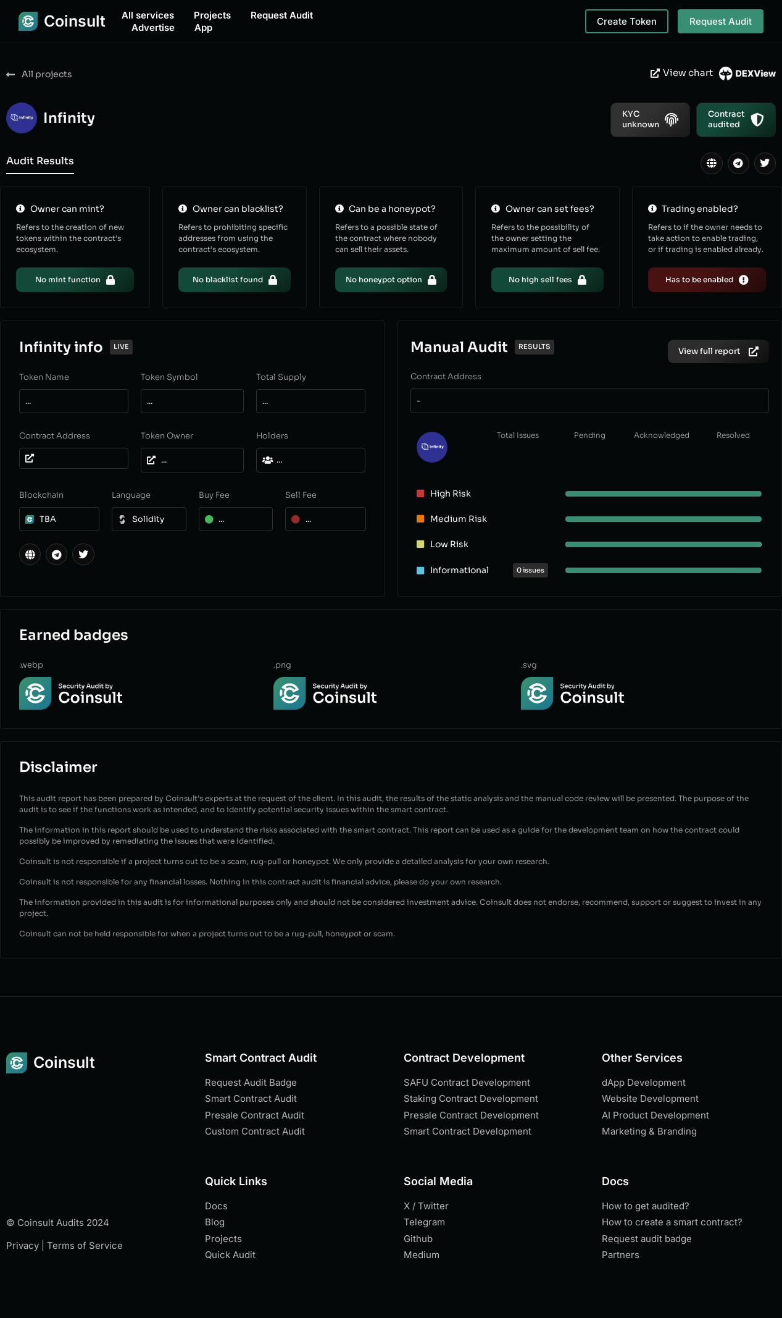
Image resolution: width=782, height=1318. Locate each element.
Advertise (153, 27)
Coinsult (75, 21)
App (203, 27)
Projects (212, 15)
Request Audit (282, 15)
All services (148, 15)
